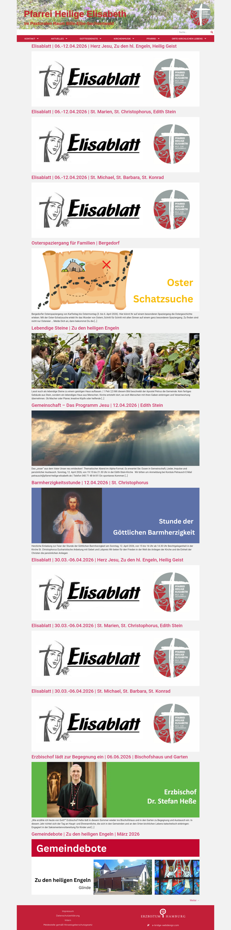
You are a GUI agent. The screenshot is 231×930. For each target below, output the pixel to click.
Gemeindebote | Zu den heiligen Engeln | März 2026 (86, 834)
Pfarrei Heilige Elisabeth (75, 14)
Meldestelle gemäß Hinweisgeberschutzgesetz (67, 924)
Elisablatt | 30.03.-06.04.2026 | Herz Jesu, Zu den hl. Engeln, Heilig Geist (107, 560)
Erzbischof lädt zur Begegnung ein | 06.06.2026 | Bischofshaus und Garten (110, 757)
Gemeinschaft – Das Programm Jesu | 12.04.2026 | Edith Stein (97, 405)
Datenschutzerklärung (68, 915)
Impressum (68, 911)
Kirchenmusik (124, 38)
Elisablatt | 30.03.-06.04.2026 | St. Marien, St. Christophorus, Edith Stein (107, 625)
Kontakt (31, 38)
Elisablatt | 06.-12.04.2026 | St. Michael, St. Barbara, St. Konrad (98, 177)
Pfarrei (153, 38)
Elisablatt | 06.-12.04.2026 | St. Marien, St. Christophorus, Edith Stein (104, 111)
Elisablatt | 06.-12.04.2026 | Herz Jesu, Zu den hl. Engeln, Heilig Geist (104, 46)
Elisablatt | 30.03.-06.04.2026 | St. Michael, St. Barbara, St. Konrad (101, 691)
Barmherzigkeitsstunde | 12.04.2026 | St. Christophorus (90, 482)
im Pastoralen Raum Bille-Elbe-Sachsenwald (69, 23)
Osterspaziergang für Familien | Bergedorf (76, 243)
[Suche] (212, 32)
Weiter (194, 900)
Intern (68, 919)
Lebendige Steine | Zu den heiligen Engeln (75, 328)
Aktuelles (59, 38)
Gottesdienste (91, 38)
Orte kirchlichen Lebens (189, 38)
